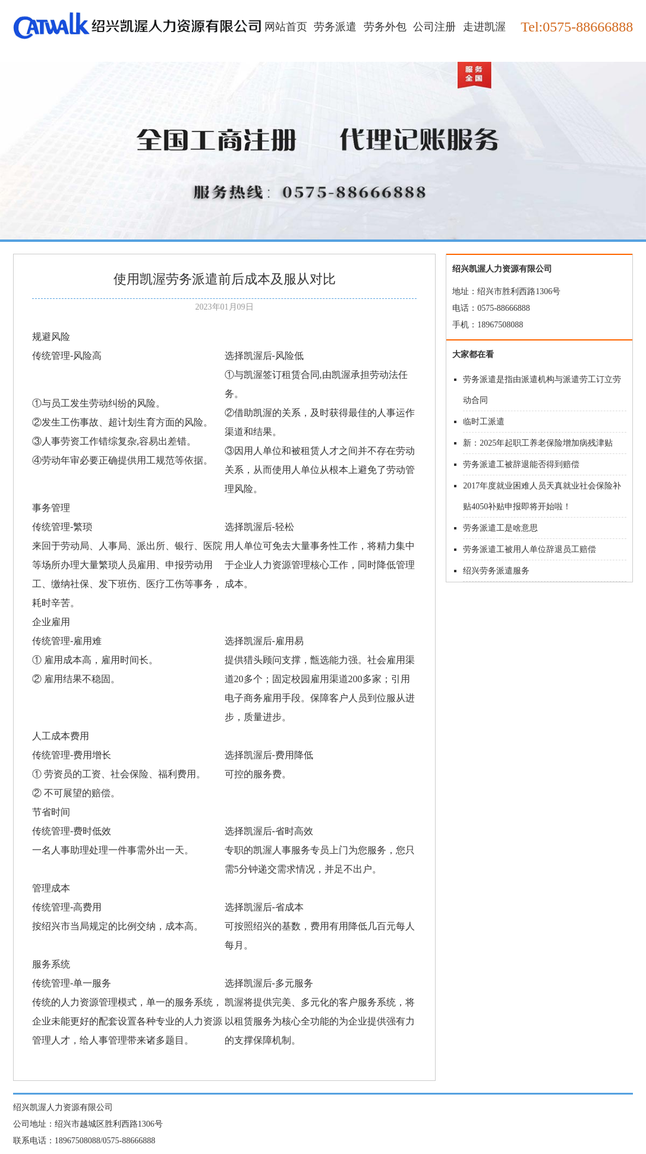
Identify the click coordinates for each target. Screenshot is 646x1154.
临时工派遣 (484, 421)
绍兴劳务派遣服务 (496, 570)
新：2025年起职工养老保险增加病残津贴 (538, 443)
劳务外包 (385, 27)
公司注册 (434, 27)
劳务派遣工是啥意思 (500, 528)
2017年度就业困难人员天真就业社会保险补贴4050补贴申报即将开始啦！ (542, 496)
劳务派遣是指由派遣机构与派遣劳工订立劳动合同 (542, 390)
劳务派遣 (335, 27)
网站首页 (285, 27)
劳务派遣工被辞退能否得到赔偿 (521, 464)
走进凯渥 (484, 27)
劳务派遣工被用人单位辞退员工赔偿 (529, 549)
